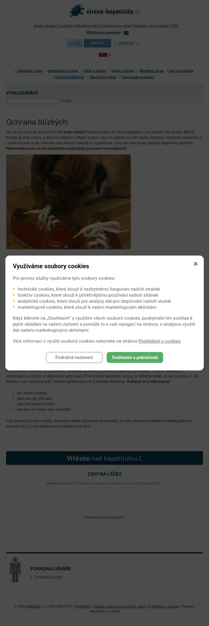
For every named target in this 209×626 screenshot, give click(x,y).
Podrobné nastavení (74, 357)
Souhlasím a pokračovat (135, 357)
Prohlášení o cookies (160, 341)
